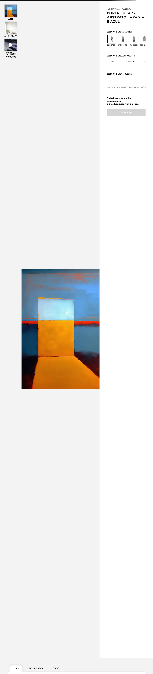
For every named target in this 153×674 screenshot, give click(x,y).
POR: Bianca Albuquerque (119, 9)
